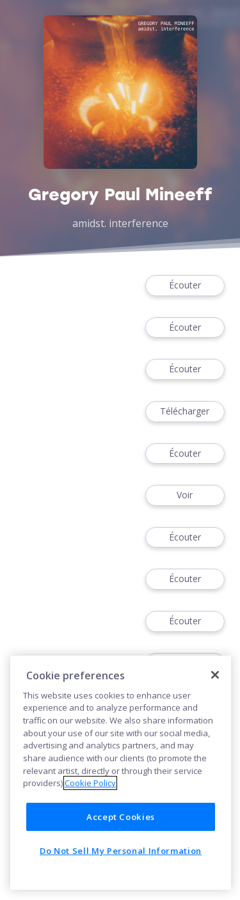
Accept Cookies (120, 817)
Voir (185, 495)
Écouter (185, 286)
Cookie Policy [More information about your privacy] (90, 783)
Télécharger (185, 412)
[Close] (215, 675)
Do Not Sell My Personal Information (121, 851)
